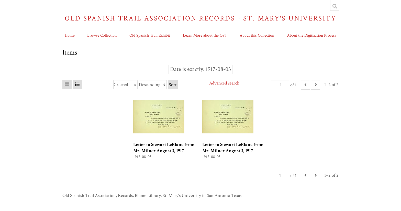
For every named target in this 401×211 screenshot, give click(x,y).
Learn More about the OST (205, 35)
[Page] (280, 84)
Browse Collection (102, 35)
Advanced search (224, 83)
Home (70, 35)
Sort (173, 85)
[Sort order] (153, 84)
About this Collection (257, 35)
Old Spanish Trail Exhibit (149, 35)
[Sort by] (125, 84)
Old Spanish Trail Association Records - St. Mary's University (200, 18)
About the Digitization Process (311, 35)
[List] (77, 84)
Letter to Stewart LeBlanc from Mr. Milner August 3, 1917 (164, 148)
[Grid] (67, 84)
